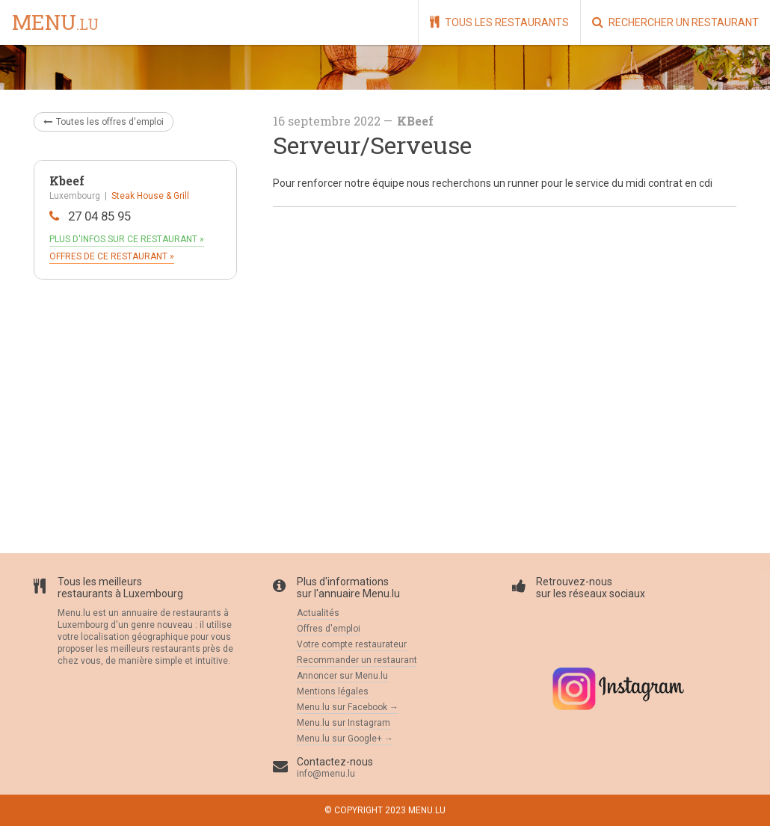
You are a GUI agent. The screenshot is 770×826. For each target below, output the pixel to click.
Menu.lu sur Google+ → (345, 738)
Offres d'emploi (328, 628)
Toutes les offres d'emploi (103, 122)
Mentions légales (333, 691)
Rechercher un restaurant (675, 22)
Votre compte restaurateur (352, 644)
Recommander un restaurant (357, 660)
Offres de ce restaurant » (111, 256)
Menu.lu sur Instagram (343, 723)
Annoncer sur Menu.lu (342, 676)
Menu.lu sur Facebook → (347, 707)
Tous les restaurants (499, 22)
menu (55, 23)
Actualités (318, 613)
